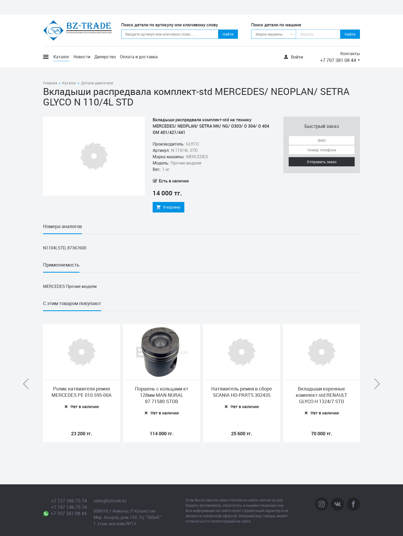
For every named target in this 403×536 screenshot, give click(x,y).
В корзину (171, 207)
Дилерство (105, 57)
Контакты (350, 53)
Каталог (61, 57)
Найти (228, 34)
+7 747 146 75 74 (69, 507)
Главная (50, 82)
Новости (81, 57)
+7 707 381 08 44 (338, 60)
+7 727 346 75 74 (69, 501)
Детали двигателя (97, 82)
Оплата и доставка (139, 57)
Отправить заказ (321, 161)
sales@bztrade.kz (109, 501)
